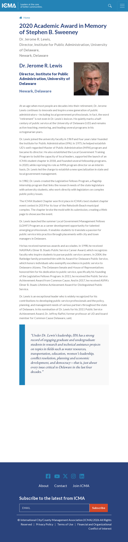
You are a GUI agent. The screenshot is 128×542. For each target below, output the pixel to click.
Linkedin (82, 476)
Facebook (48, 476)
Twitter (65, 476)
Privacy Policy (44, 524)
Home (27, 17)
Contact (60, 486)
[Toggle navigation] (122, 6)
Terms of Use (65, 524)
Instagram (74, 476)
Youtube (57, 476)
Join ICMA (81, 486)
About (44, 486)
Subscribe (98, 507)
